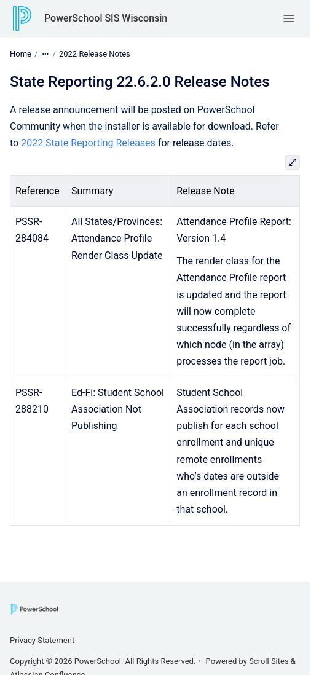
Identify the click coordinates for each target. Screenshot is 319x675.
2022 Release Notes (94, 53)
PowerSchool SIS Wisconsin (105, 18)
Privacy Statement (42, 640)
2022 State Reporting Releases (88, 143)
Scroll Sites (269, 661)
